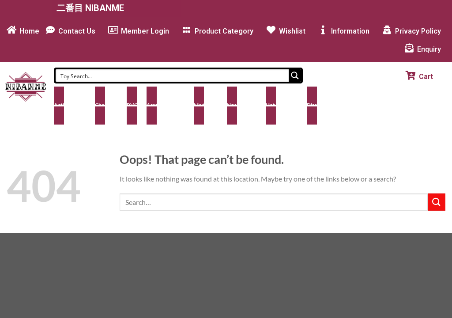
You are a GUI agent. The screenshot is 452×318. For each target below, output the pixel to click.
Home (29, 31)
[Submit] (436, 202)
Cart (426, 76)
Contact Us (76, 31)
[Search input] (172, 75)
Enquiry (429, 49)
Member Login (145, 31)
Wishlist (292, 31)
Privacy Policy (418, 31)
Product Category (224, 31)
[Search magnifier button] (295, 75)
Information (350, 31)
